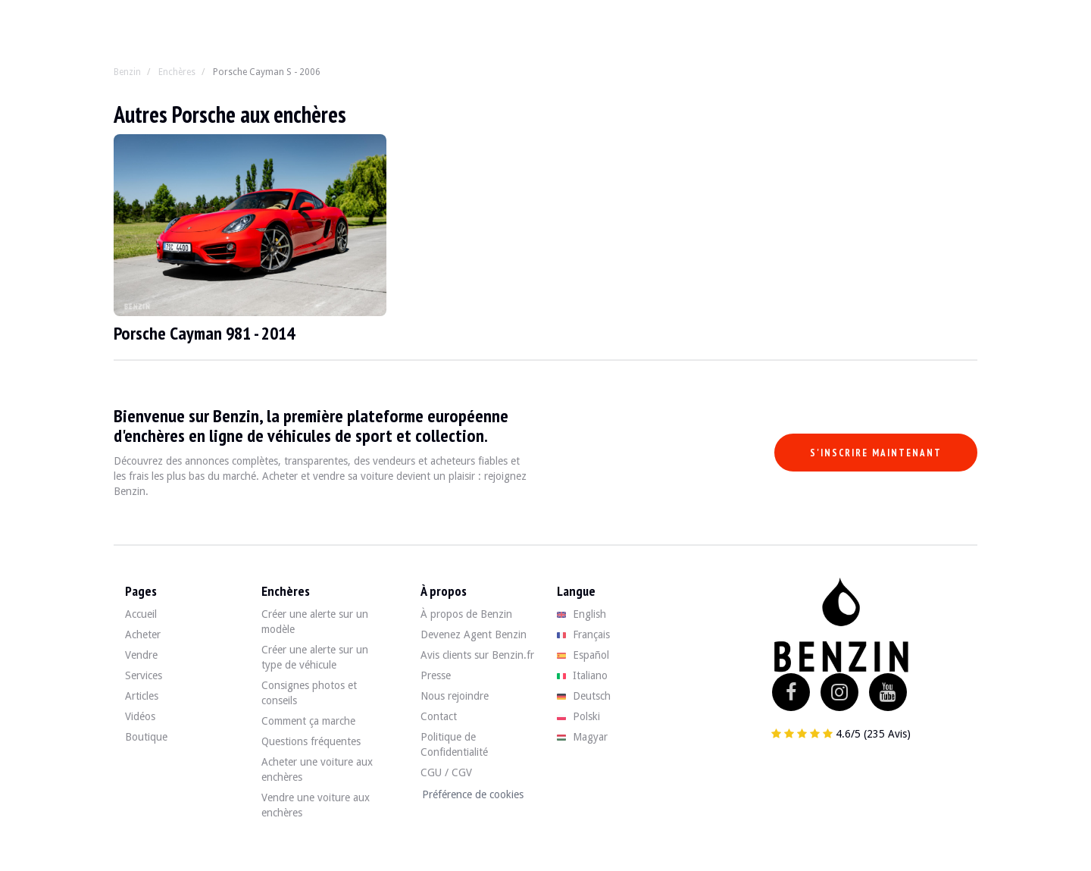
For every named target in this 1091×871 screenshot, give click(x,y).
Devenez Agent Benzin (473, 634)
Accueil (141, 614)
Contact (438, 716)
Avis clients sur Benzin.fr (477, 655)
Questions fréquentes (311, 741)
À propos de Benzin (466, 614)
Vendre (141, 655)
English (581, 614)
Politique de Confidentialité (454, 744)
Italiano (582, 675)
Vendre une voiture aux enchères (315, 805)
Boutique (146, 737)
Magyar (582, 737)
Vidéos (140, 716)
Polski (578, 716)
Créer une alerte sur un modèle (314, 621)
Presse (435, 675)
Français (583, 634)
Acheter (143, 634)
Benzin (127, 72)
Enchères (176, 72)
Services (143, 675)
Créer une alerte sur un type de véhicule (314, 657)
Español (583, 655)
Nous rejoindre (454, 696)
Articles (141, 696)
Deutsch (584, 696)
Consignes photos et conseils (309, 693)
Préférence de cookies (473, 794)
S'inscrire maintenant (876, 452)
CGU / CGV (446, 772)
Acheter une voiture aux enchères (317, 769)
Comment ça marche (308, 721)
